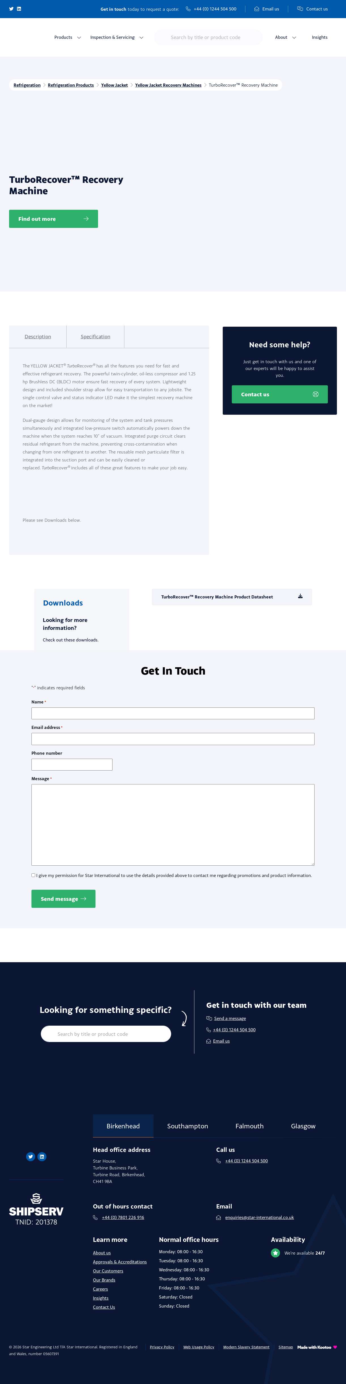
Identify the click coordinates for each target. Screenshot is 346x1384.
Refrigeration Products (72, 85)
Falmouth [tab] (251, 1119)
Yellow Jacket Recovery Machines (173, 85)
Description (35, 336)
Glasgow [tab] (304, 1119)
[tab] (35, 337)
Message (41, 772)
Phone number (46, 745)
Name (38, 695)
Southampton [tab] (188, 1119)
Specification (88, 336)
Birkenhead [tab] (124, 1119)
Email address (47, 720)
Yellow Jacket (117, 85)
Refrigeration (28, 85)
